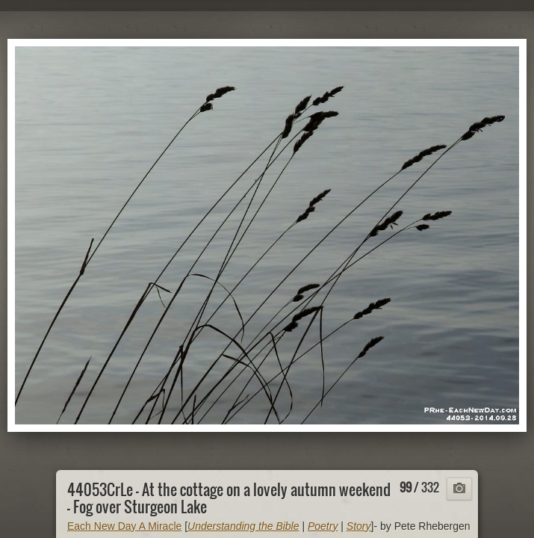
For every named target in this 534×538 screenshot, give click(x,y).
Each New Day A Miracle (124, 526)
